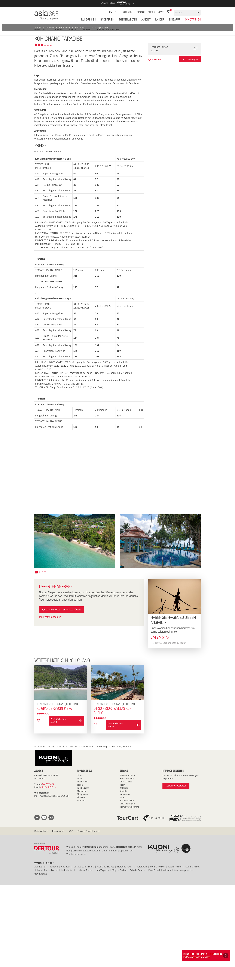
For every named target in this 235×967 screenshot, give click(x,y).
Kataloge (141, 12)
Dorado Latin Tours (83, 948)
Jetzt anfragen (190, 140)
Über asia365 (128, 12)
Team (122, 866)
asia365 (54, 948)
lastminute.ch (68, 952)
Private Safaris (137, 952)
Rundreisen (88, 19)
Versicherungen (127, 885)
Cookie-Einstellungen (88, 912)
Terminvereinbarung (129, 888)
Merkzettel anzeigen (50, 698)
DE (110, 12)
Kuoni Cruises (192, 948)
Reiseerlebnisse (127, 857)
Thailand (81, 879)
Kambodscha (83, 870)
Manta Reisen (86, 952)
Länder (159, 19)
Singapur (174, 19)
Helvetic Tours (125, 948)
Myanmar (81, 873)
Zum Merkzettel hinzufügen (61, 691)
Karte (72, 111)
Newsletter (125, 876)
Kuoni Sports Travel (47, 952)
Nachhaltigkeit (127, 882)
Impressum (58, 912)
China (80, 857)
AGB (70, 912)
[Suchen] (185, 13)
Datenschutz (41, 912)
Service (161, 12)
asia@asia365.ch (48, 869)
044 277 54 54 (193, 19)
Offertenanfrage (108, 111)
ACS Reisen (40, 948)
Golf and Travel (105, 948)
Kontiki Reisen (157, 948)
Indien (80, 860)
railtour (167, 952)
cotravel (65, 948)
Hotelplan (141, 948)
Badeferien (107, 19)
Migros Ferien (119, 952)
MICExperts (103, 952)
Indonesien (82, 863)
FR (115, 12)
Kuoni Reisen (175, 948)
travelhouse (40, 955)
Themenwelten (128, 19)
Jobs (122, 879)
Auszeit (145, 19)
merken (154, 141)
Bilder (87, 111)
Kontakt (151, 12)
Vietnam (81, 882)
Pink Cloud (154, 952)
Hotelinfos (41, 111)
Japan (80, 866)
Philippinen (82, 876)
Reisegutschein (127, 860)
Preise (59, 111)
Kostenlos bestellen (175, 867)
